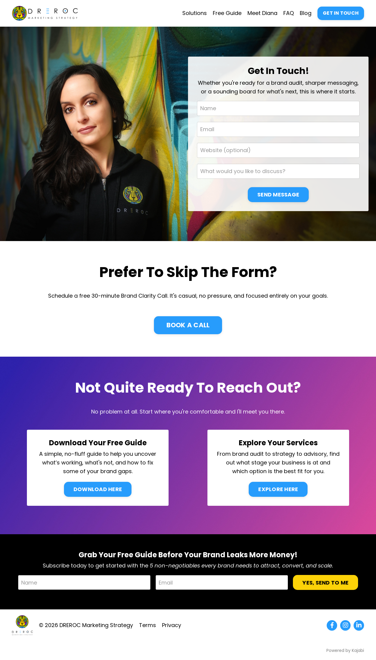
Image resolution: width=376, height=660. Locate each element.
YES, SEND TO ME (325, 582)
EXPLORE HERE (278, 489)
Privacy (171, 625)
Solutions (194, 13)
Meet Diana (262, 13)
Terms (147, 625)
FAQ (288, 13)
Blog (305, 13)
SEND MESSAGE (278, 194)
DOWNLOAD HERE (98, 489)
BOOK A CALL (188, 325)
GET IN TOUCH (341, 13)
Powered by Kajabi (345, 650)
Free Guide (227, 13)
